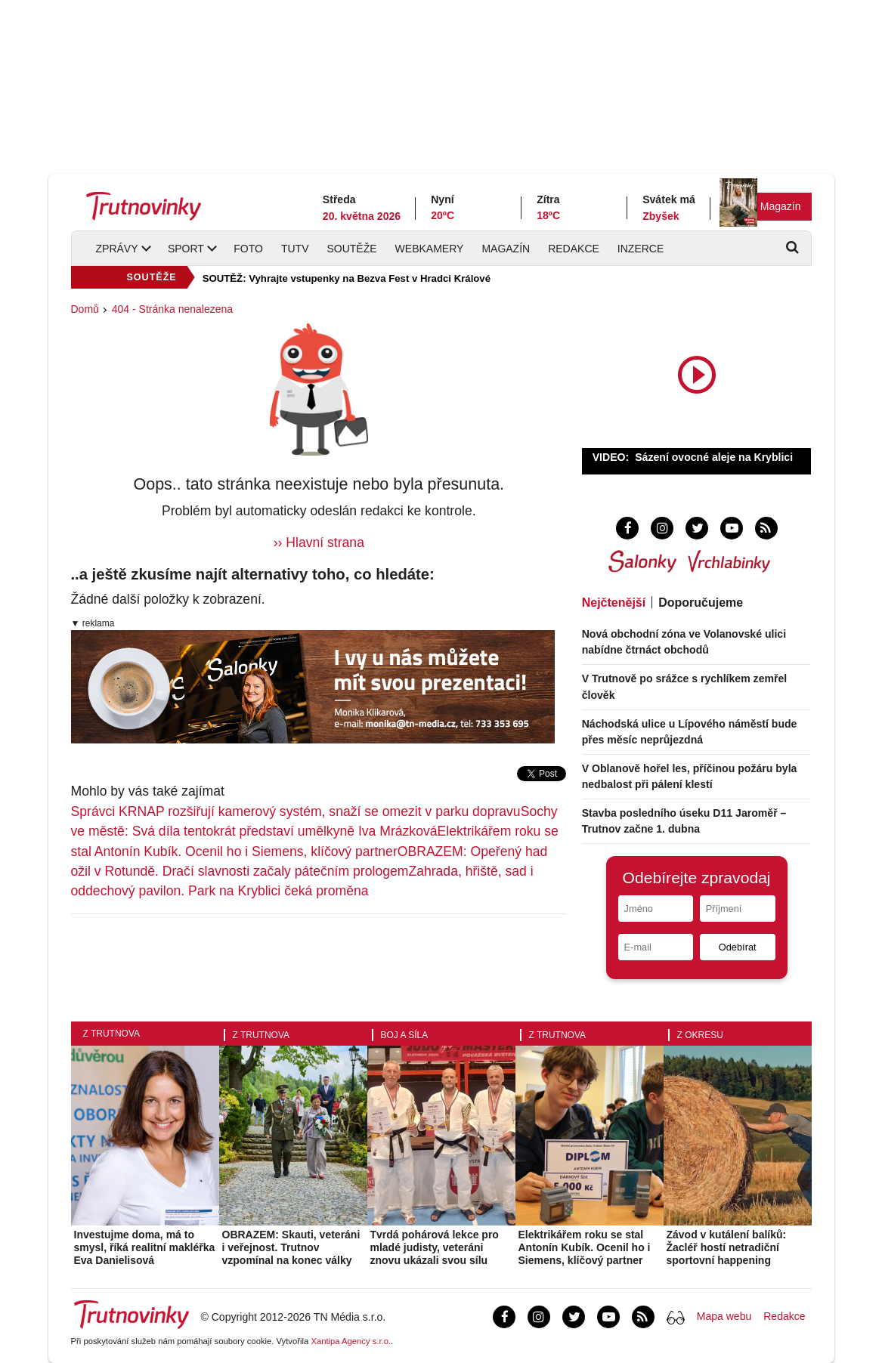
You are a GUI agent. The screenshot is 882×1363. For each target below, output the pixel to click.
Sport (186, 249)
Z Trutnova (112, 1033)
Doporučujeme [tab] (700, 602)
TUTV (295, 249)
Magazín (780, 206)
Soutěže (351, 249)
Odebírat (738, 947)
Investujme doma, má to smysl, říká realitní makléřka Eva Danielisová (144, 1247)
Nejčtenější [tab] (613, 602)
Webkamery (429, 249)
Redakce (573, 249)
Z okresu (700, 1035)
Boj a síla (405, 1035)
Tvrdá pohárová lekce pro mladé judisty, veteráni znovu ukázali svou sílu (434, 1247)
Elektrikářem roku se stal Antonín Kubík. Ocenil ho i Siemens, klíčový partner (584, 1247)
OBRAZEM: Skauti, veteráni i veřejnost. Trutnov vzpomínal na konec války (291, 1247)
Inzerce (640, 249)
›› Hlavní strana (319, 542)
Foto (248, 249)
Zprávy (117, 249)
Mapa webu (724, 1316)
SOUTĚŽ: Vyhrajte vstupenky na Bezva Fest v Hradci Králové (347, 278)
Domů (85, 309)
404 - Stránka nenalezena (172, 309)
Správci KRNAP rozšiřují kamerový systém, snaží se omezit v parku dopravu (296, 811)
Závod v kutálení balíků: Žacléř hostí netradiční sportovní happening (727, 1247)
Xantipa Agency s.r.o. (351, 1341)
